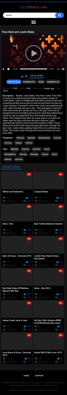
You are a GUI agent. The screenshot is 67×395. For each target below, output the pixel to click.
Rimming (34, 154)
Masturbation (44, 138)
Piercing (8, 143)
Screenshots (29, 82)
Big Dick (31, 138)
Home (26, 376)
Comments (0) (53, 82)
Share (41, 82)
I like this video (22, 76)
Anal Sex (20, 138)
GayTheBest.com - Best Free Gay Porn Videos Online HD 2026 (33, 390)
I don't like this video (26, 76)
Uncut (54, 154)
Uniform (29, 143)
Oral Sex (57, 138)
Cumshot (36, 149)
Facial (46, 149)
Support (39, 376)
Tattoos (18, 143)
